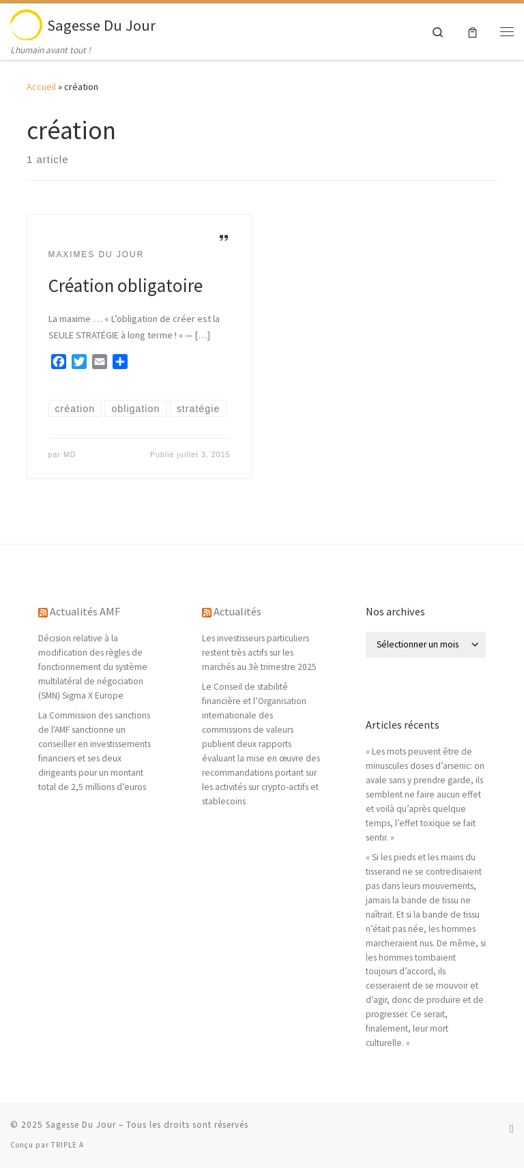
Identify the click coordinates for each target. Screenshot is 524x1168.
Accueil (41, 87)
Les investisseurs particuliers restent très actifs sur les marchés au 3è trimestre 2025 (259, 652)
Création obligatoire (125, 285)
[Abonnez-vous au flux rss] (512, 1128)
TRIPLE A (67, 1145)
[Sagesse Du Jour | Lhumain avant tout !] (26, 23)
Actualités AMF (85, 611)
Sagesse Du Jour (81, 1124)
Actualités (237, 611)
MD (69, 454)
